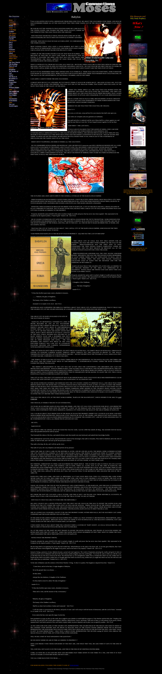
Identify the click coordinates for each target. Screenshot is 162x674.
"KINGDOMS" (74, 665)
